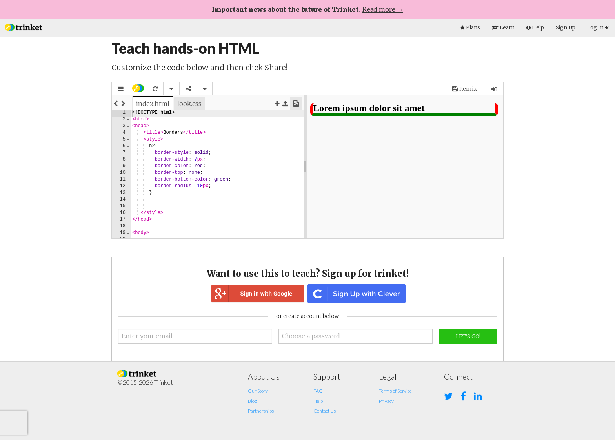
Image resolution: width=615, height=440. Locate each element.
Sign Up (565, 27)
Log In (598, 27)
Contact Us (324, 411)
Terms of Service (395, 391)
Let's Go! (468, 336)
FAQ (318, 391)
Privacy (386, 401)
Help (318, 401)
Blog (252, 401)
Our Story (258, 391)
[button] (23, 26)
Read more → (382, 9)
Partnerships (261, 411)
